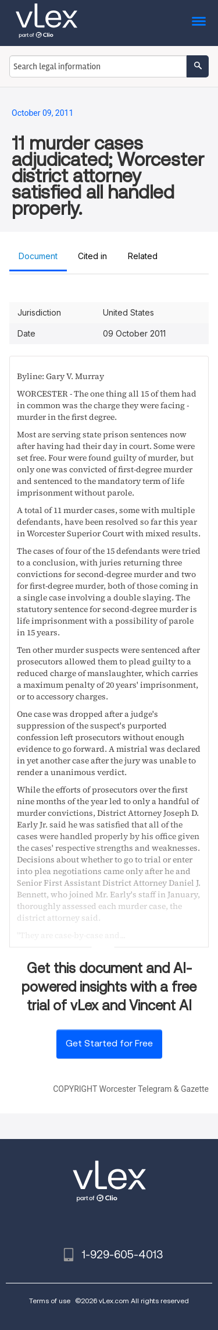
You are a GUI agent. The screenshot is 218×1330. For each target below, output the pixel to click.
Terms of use (49, 1300)
